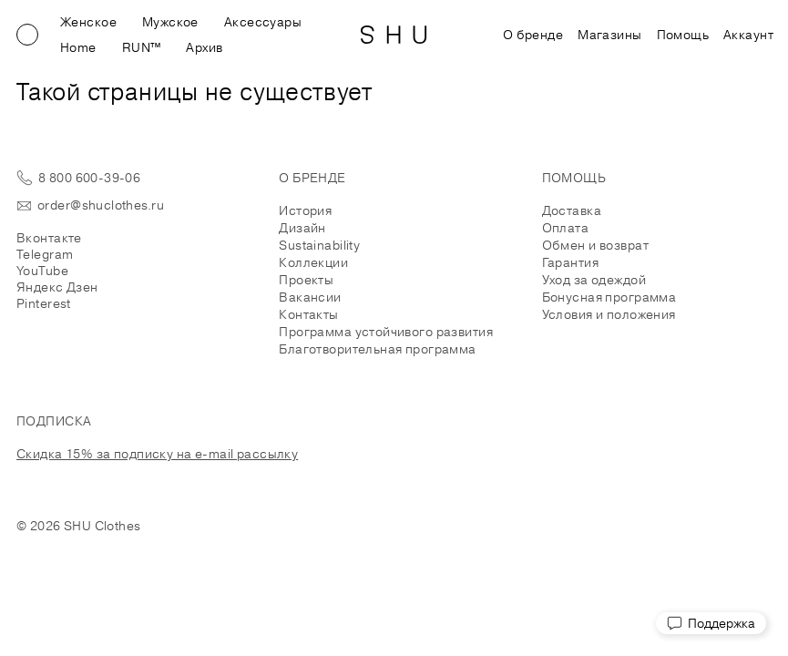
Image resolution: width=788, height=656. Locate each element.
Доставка (571, 210)
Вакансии (310, 297)
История (305, 210)
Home (78, 47)
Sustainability (319, 245)
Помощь (683, 34)
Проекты (306, 280)
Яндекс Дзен (57, 287)
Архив (204, 47)
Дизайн (302, 228)
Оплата (565, 228)
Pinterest (43, 303)
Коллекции (313, 262)
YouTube (42, 270)
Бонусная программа (609, 297)
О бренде (533, 34)
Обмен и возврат (595, 245)
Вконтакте (49, 238)
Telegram (44, 254)
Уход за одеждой (594, 280)
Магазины (609, 34)
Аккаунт (748, 34)
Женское (88, 22)
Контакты (308, 314)
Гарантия (570, 262)
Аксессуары (263, 22)
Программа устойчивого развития (386, 331)
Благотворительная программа (377, 349)
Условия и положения (609, 314)
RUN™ (141, 47)
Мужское (170, 22)
